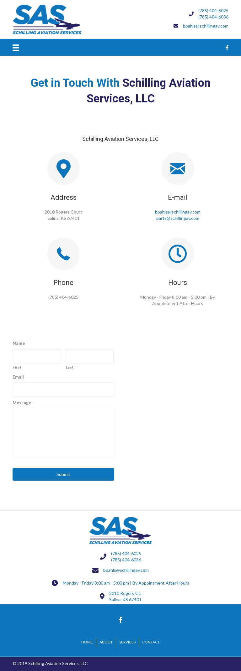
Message (22, 402)
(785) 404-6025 (213, 10)
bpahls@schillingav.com (178, 211)
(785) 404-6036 (213, 16)
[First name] (37, 356)
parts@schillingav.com (177, 218)
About (106, 642)
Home (87, 642)
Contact (151, 642)
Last (70, 367)
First (17, 367)
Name (19, 343)
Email (18, 376)
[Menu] (15, 47)
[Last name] (90, 356)
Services (127, 642)
